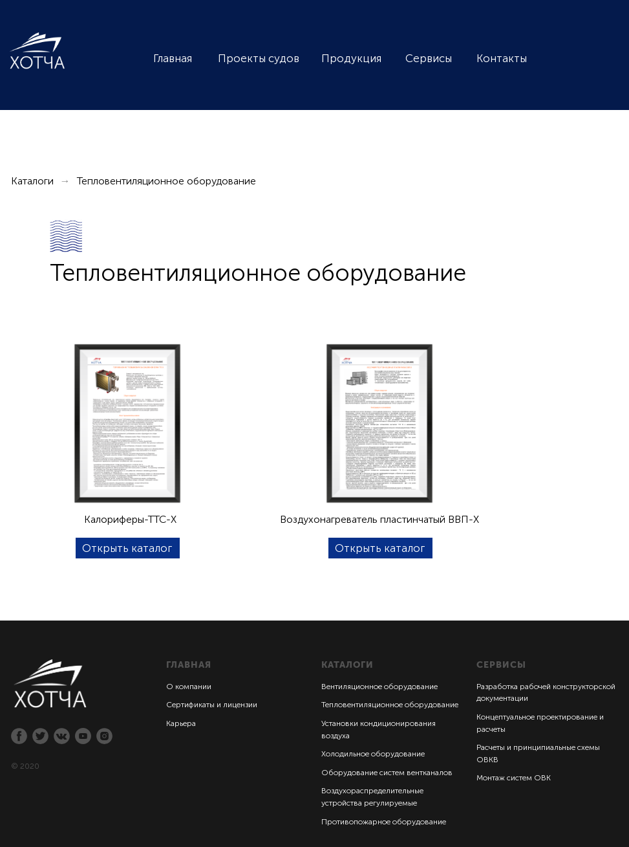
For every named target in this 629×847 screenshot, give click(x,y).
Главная (172, 58)
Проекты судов (258, 58)
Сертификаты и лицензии (211, 704)
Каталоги (32, 181)
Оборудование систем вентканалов (387, 772)
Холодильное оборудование (373, 753)
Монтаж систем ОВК (513, 777)
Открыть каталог (127, 548)
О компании (188, 686)
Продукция (351, 58)
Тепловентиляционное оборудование (389, 704)
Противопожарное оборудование (383, 821)
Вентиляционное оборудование (379, 686)
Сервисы (428, 58)
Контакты (501, 58)
